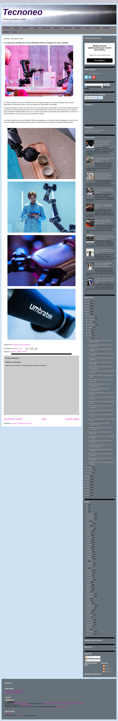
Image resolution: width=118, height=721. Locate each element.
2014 (88, 492)
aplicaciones (90, 516)
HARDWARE (67, 28)
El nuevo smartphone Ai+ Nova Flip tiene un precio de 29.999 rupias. (104, 280)
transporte (89, 624)
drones (88, 547)
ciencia (88, 533)
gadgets (19, 351)
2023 (88, 309)
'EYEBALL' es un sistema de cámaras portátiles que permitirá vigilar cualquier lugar (105, 237)
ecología (88, 549)
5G (87, 507)
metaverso (89, 577)
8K (87, 511)
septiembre (91, 324)
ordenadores (90, 594)
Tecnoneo (23, 12)
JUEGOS (6, 32)
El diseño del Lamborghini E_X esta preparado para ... (99, 384)
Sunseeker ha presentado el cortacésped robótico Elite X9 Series (104, 206)
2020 (88, 476)
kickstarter (15, 344)
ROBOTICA (26, 28)
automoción (89, 528)
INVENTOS (57, 28)
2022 (88, 311)
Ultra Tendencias (25, 344)
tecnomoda (89, 620)
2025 (88, 303)
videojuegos (90, 631)
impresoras (89, 563)
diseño (88, 542)
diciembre (91, 316)
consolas (89, 537)
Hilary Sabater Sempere (21, 703)
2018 (88, 482)
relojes (88, 601)
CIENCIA (36, 28)
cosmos (88, 540)
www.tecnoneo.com (26, 705)
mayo (90, 335)
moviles (88, 584)
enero (90, 473)
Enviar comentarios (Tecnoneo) (22, 423)
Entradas (89, 657)
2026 (88, 300)
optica (88, 591)
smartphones (90, 606)
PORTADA (7, 28)
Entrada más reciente (13, 419)
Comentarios (90, 660)
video (88, 629)
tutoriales (89, 627)
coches (88, 535)
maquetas (89, 573)
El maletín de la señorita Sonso (14, 691)
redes (88, 599)
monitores (89, 580)
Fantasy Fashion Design (92, 131)
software (88, 610)
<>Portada (8, 714)
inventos (88, 570)
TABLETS (88, 28)
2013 (88, 495)
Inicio (44, 419)
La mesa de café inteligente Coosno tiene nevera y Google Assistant (104, 190)
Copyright (20, 715)
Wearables (89, 634)
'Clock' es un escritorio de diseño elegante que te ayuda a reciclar (104, 251)
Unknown (108, 671)
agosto (90, 327)
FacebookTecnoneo (95, 73)
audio (88, 526)
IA (86, 561)
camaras (89, 530)
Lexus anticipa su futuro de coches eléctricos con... (98, 424)
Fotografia (89, 554)
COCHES (16, 28)
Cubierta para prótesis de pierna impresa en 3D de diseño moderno (105, 159)
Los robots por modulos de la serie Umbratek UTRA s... (98, 389)
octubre (90, 322)
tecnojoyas (89, 615)
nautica (88, 587)
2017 (88, 484)
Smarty (15, 32)
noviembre (91, 319)
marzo (90, 467)
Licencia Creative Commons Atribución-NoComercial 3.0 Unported (63, 703)
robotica (24, 351)
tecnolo (88, 617)
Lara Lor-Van (109, 668)
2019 (88, 479)
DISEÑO (96, 28)
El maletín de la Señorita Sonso (94, 130)
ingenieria (89, 566)
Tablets (88, 613)
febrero (90, 470)
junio (89, 332)
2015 (88, 490)
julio (89, 330)
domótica (89, 544)
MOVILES (78, 28)
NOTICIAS (106, 28)
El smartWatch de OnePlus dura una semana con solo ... (99, 445)
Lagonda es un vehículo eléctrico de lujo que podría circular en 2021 (103, 221)
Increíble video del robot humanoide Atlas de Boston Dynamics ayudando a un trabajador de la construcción (104, 176)
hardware (89, 558)
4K (87, 504)
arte (87, 521)
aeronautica (89, 514)
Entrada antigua (72, 419)
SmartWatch (90, 608)
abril (89, 338)
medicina (89, 575)
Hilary (107, 666)
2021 (88, 314)
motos (88, 582)
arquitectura (90, 518)
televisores (89, 622)
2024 (88, 306)
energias (89, 551)
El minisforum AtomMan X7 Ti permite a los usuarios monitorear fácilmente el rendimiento (104, 143)
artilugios (13, 351)
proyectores (89, 596)
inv (87, 568)
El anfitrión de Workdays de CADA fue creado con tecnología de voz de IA (103, 264)
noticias (88, 589)
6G (87, 509)
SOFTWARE (46, 28)
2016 (88, 487)
